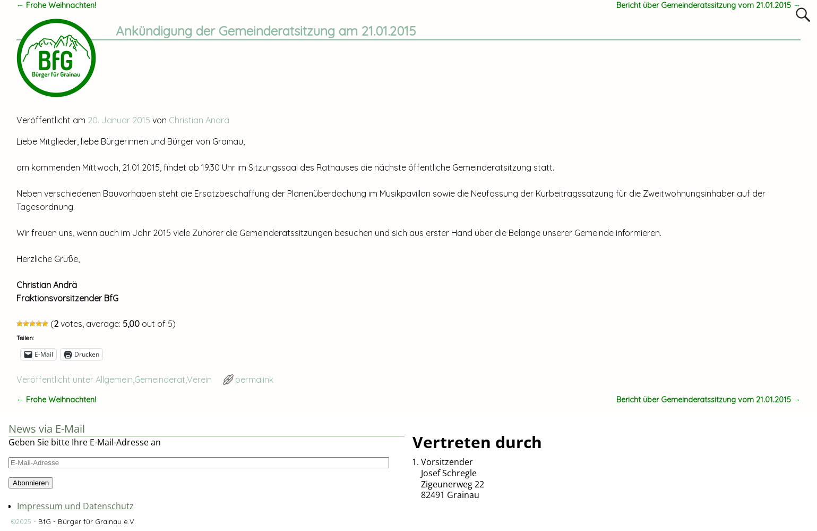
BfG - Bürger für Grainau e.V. (87, 521)
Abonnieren (31, 483)
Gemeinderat (159, 379)
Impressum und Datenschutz (75, 506)
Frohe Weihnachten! (56, 5)
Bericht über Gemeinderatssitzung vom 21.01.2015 (708, 5)
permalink (254, 379)
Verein (199, 379)
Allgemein (114, 379)
